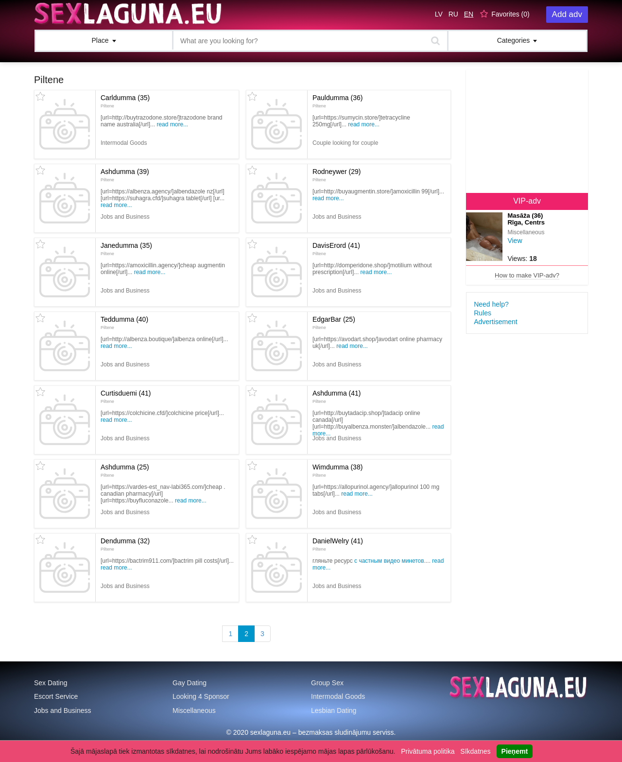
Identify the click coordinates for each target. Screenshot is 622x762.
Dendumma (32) (125, 544)
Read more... (172, 124)
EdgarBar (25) (333, 322)
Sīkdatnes (475, 751)
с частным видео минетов (389, 560)
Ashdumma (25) (125, 470)
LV (439, 14)
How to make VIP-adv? (527, 275)
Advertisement (495, 322)
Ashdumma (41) (336, 396)
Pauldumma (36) (337, 101)
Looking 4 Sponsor (201, 696)
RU (453, 14)
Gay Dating (190, 683)
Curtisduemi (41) (126, 396)
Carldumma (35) (125, 101)
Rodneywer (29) (336, 175)
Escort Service (56, 696)
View (514, 240)
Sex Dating (50, 683)
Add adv (567, 14)
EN (468, 14)
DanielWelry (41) (337, 544)
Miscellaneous (194, 710)
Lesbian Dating (333, 710)
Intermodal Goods (338, 696)
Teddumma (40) (124, 322)
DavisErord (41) (336, 249)
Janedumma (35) (126, 249)
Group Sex (327, 683)
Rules (482, 313)
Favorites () (510, 14)
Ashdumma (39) (125, 175)
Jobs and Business (62, 710)
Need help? (491, 304)
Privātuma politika (428, 751)
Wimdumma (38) (337, 470)
